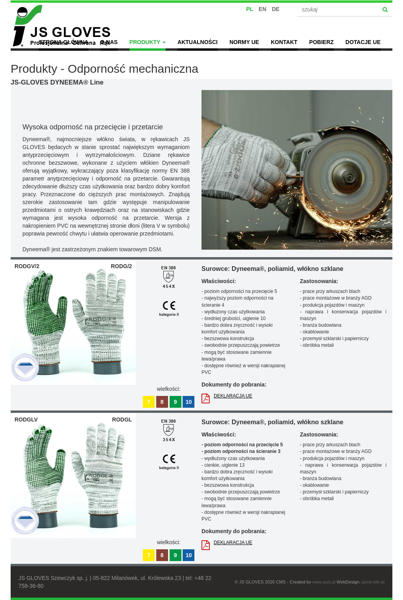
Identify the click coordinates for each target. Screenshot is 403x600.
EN (262, 9)
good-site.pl (373, 582)
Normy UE (244, 42)
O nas (109, 42)
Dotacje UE (363, 42)
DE (275, 9)
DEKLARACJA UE (227, 396)
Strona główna (63, 42)
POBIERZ (321, 42)
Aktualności (197, 42)
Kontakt (284, 42)
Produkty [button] (147, 42)
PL (249, 9)
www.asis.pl (323, 582)
